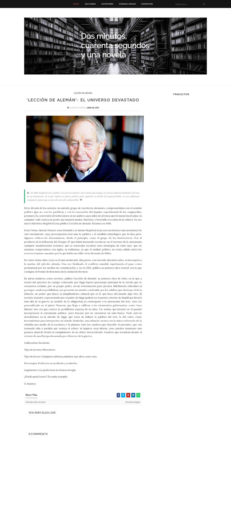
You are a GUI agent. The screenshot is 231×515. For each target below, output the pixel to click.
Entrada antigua (132, 402)
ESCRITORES (107, 4)
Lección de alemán (83, 93)
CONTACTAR (147, 4)
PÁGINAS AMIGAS (127, 4)
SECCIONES (90, 4)
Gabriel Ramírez (78, 108)
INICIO (76, 4)
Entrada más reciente (35, 402)
